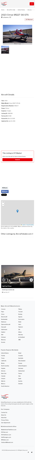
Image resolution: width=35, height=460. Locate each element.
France (20, 373)
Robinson (3, 322)
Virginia (3, 368)
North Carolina (5, 365)
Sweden (20, 383)
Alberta (3, 381)
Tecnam (20, 311)
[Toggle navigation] (32, 3)
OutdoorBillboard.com (7, 442)
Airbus (20, 332)
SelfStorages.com (6, 437)
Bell (2, 334)
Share (4, 188)
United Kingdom (22, 365)
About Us (3, 415)
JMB (19, 339)
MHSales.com (5, 439)
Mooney (3, 339)
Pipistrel (20, 327)
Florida (3, 355)
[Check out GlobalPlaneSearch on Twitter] (32, 452)
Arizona (3, 371)
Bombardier (4, 319)
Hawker (3, 332)
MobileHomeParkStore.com (8, 429)
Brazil (19, 353)
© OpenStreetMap (30, 224)
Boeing (20, 314)
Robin (19, 322)
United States (5, 353)
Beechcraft (4, 316)
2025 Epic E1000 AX (8, 290)
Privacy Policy (5, 420)
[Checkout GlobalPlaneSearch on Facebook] (28, 452)
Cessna (3, 309)
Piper (2, 311)
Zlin (19, 329)
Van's (19, 324)
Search (17, 159)
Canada (3, 376)
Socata (3, 342)
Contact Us (4, 412)
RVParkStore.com (6, 434)
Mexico (3, 383)
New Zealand (21, 360)
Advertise (3, 417)
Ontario (3, 378)
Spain (19, 378)
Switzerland (21, 371)
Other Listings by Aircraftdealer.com (17, 234)
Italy (19, 376)
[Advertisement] (17, 72)
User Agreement (5, 422)
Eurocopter (21, 319)
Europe (20, 363)
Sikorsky (20, 334)
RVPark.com (4, 432)
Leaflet (23, 224)
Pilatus (20, 309)
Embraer (3, 337)
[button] (17, 35)
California (3, 360)
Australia (20, 358)
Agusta (20, 316)
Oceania (20, 355)
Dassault (3, 327)
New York (3, 373)
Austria (20, 381)
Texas (3, 358)
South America (5, 386)
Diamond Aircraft (5, 324)
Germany (20, 368)
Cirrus (2, 314)
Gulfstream (4, 329)
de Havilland (21, 337)
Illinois (3, 363)
